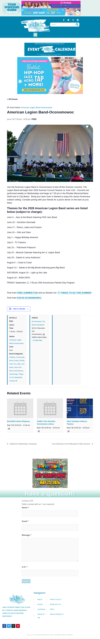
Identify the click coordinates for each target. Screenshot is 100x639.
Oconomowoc (18, 371)
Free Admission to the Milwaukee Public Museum (70, 444)
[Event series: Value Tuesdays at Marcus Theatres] (68, 431)
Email (25, 521)
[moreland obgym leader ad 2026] (51, 4)
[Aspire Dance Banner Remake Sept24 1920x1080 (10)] (50, 75)
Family (21, 361)
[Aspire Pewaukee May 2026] (51, 11)
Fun (15, 364)
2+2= (25, 567)
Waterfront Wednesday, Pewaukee (24, 444)
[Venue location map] (66, 331)
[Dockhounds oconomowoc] (50, 473)
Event (16, 361)
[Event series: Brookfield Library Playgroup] (9, 428)
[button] (35, 35)
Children (12, 357)
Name (25, 507)
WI (16, 381)
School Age (13, 374)
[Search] (77, 25)
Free (11, 364)
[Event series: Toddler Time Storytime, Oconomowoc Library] (39, 431)
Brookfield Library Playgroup (18, 421)
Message (26, 535)
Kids (18, 364)
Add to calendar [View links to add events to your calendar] (19, 309)
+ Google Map (37, 340)
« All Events (12, 99)
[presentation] (20, 408)
